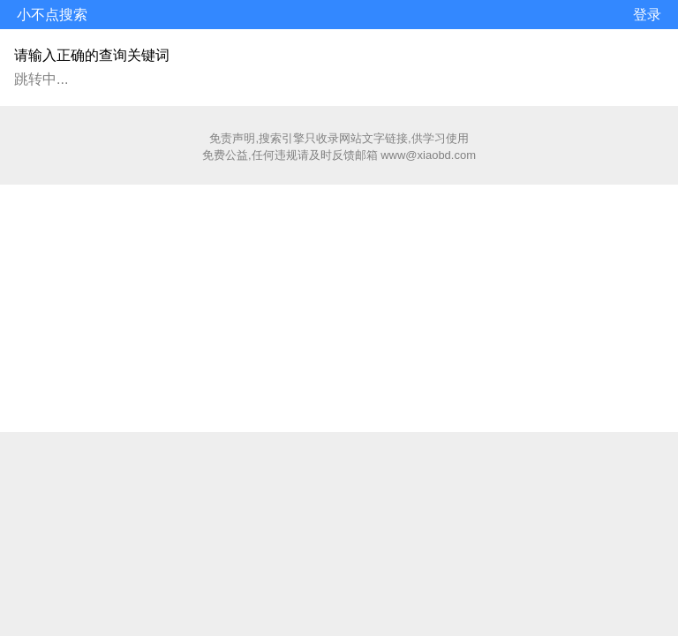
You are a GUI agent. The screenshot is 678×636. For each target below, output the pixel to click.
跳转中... (41, 79)
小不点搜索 (52, 14)
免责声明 (232, 138)
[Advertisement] (339, 308)
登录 (647, 14)
